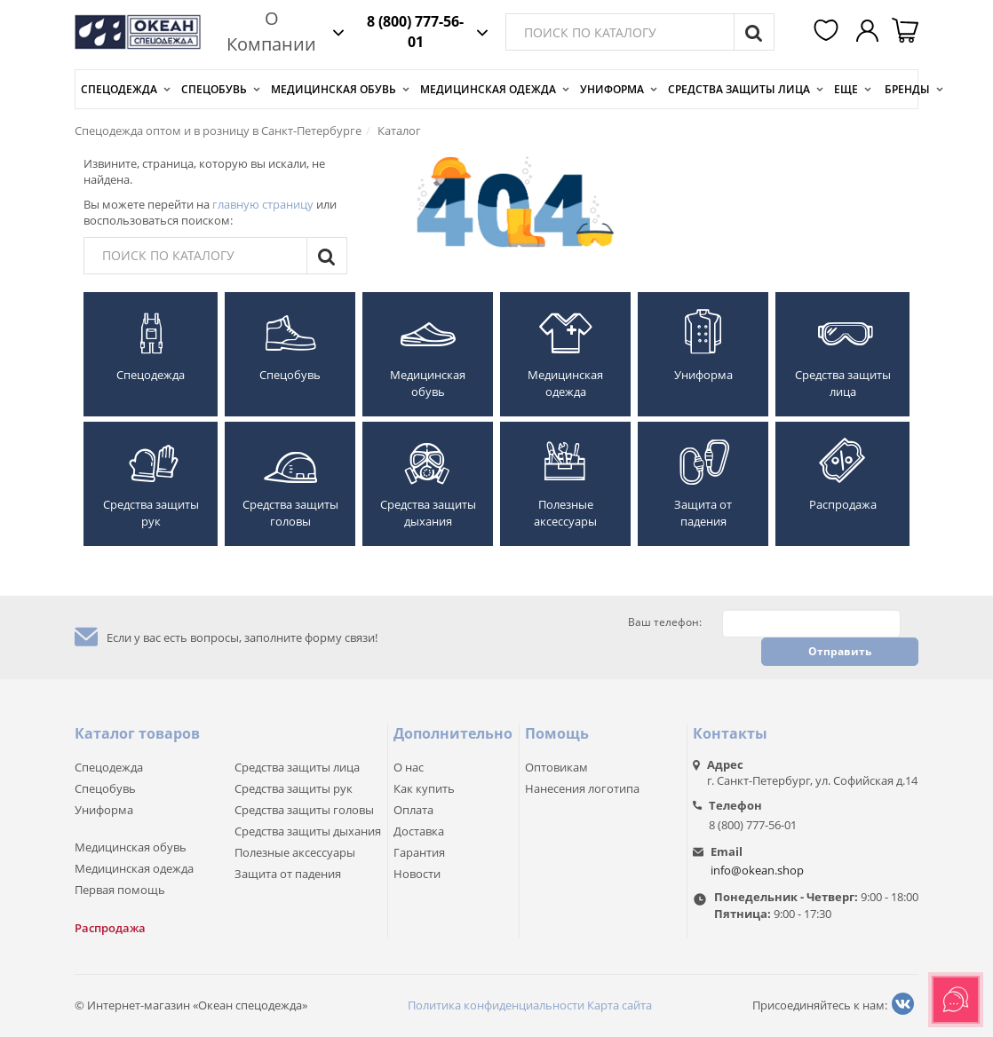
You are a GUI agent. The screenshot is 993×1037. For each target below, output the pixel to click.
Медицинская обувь (333, 89)
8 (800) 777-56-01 (415, 31)
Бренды (907, 89)
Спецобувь (214, 89)
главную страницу (263, 204)
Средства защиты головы (290, 512)
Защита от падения (703, 512)
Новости (417, 874)
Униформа (612, 89)
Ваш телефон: (665, 622)
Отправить (839, 651)
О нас (408, 767)
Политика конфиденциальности (496, 1005)
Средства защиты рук (151, 512)
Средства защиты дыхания (428, 512)
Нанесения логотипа (582, 788)
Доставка (418, 831)
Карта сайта (619, 1005)
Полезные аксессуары (565, 512)
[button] (828, 32)
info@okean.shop (757, 870)
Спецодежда (119, 89)
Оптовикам (556, 767)
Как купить (424, 788)
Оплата (413, 810)
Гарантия (419, 852)
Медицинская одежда (488, 89)
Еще (846, 89)
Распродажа (843, 504)
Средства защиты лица (739, 89)
